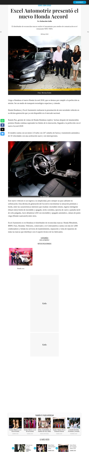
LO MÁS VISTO (44, 439)
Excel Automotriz (44, 240)
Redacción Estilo (46, 21)
